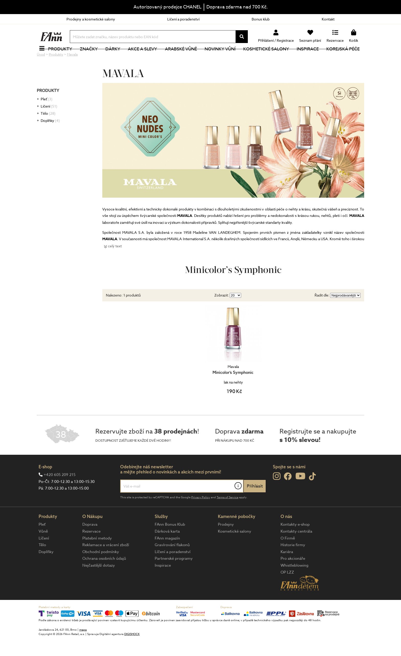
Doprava (89, 541)
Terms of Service (227, 514)
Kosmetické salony (267, 57)
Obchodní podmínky (100, 569)
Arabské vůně (182, 57)
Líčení (49, 123)
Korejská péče (344, 57)
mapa (83, 647)
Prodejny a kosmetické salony (90, 19)
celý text (115, 263)
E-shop (45, 483)
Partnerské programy (174, 575)
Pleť (46, 116)
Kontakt (328, 19)
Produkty (61, 57)
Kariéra (287, 569)
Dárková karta (167, 548)
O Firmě (288, 555)
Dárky (113, 57)
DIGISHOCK (132, 651)
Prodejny (226, 541)
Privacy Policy (200, 514)
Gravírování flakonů (172, 562)
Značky (90, 57)
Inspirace (309, 57)
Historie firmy (293, 562)
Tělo (48, 130)
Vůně (43, 548)
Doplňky (50, 137)
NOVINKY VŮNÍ (221, 57)
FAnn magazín (167, 555)
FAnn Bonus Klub (170, 541)
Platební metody (97, 555)
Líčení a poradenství (183, 19)
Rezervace (91, 548)
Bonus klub (261, 19)
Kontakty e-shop (295, 541)
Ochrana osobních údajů (104, 575)
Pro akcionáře (293, 575)
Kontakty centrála (296, 548)
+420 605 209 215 (59, 492)
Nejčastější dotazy (98, 582)
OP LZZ (287, 589)
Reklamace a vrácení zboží (105, 562)
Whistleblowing (294, 582)
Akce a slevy (143, 57)
